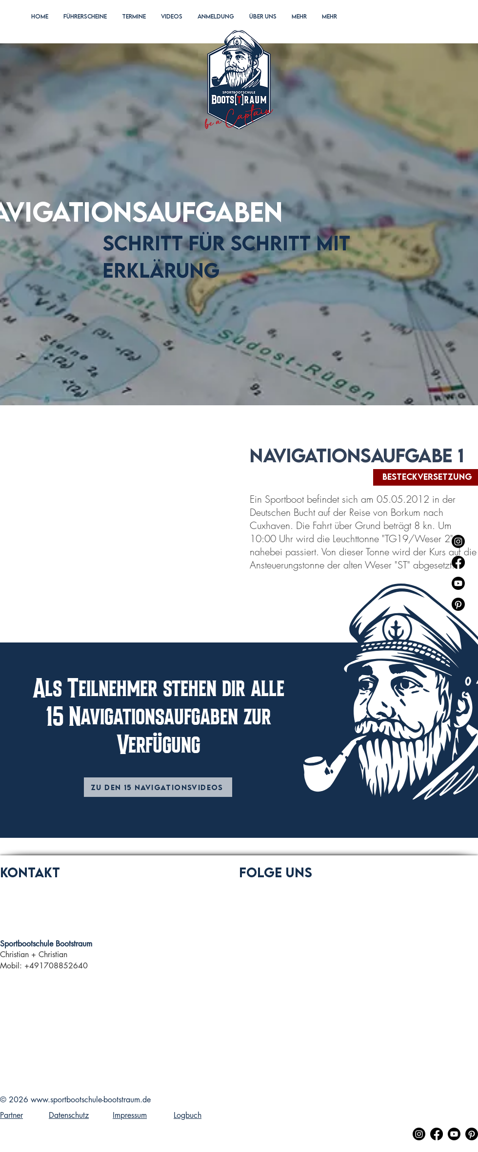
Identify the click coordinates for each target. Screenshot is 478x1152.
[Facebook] (458, 562)
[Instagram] (458, 541)
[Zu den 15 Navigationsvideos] (158, 787)
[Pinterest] (458, 604)
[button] (85, 26)
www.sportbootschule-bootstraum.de (91, 1100)
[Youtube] (458, 583)
